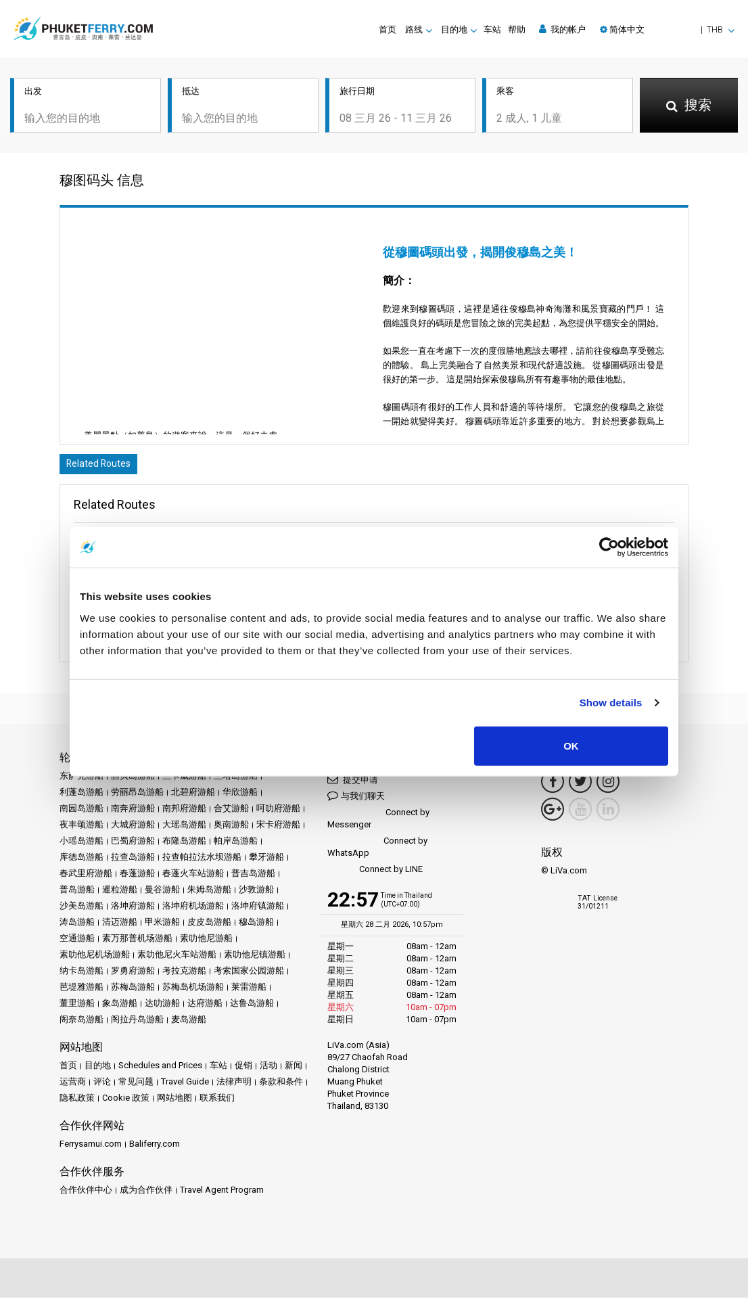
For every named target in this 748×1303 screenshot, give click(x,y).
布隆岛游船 (184, 846)
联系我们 (217, 1103)
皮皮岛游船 (209, 927)
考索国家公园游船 (249, 976)
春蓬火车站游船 (193, 878)
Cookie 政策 (125, 1103)
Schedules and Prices (160, 1071)
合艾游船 (231, 813)
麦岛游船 (188, 1025)
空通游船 (77, 943)
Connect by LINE (375, 875)
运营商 (73, 1087)
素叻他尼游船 (206, 943)
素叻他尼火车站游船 (176, 960)
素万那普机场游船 (137, 943)
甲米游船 (162, 927)
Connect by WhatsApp (377, 852)
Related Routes (103, 467)
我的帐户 (562, 29)
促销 (243, 1071)
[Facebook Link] (552, 786)
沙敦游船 (256, 895)
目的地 (98, 1071)
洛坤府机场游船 (193, 911)
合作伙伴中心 (86, 1195)
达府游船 (205, 1008)
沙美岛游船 (81, 911)
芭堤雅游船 (81, 992)
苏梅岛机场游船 (193, 992)
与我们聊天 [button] (356, 800)
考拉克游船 (184, 976)
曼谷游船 (162, 895)
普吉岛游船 (253, 878)
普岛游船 (77, 895)
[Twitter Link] (580, 786)
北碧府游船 (193, 797)
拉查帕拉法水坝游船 (201, 862)
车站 (492, 29)
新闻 (293, 1071)
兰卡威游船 (184, 781)
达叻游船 (162, 1008)
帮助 (516, 29)
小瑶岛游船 (81, 846)
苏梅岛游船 (133, 992)
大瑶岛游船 (184, 830)
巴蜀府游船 (133, 846)
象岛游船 (119, 1008)
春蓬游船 (137, 878)
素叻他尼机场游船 (95, 960)
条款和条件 (281, 1087)
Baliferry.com (154, 1149)
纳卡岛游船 (81, 976)
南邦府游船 (184, 813)
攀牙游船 (266, 862)
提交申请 (352, 784)
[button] (667, 29)
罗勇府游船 (133, 976)
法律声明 (234, 1087)
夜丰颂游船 (81, 830)
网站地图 (174, 1103)
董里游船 (77, 1008)
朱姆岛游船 (209, 895)
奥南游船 (231, 830)
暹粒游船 (119, 895)
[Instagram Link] (608, 786)
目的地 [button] (454, 29)
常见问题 (136, 1087)
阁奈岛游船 (81, 1025)
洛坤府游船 (133, 911)
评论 (102, 1087)
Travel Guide (185, 1087)
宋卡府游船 (278, 830)
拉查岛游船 (133, 862)
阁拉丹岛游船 (137, 1025)
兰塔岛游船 (236, 781)
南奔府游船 (133, 813)
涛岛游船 (77, 927)
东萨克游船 (81, 781)
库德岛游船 (81, 862)
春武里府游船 (86, 878)
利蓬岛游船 (81, 797)
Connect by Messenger (378, 824)
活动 (268, 1071)
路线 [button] (414, 29)
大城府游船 (133, 830)
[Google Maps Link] (552, 814)
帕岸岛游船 (236, 846)
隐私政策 (77, 1103)
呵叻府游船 (278, 813)
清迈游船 (119, 927)
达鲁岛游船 (252, 1008)
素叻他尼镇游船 (254, 960)
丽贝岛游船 (133, 781)
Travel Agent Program (222, 1195)
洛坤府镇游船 (257, 911)
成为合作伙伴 (146, 1195)
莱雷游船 (248, 992)
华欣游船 (240, 797)
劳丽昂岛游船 (137, 797)
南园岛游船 (81, 813)
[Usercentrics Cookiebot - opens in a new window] (609, 547)
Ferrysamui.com (91, 1149)
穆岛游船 (256, 927)
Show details (611, 702)
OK (571, 745)
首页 (387, 29)
